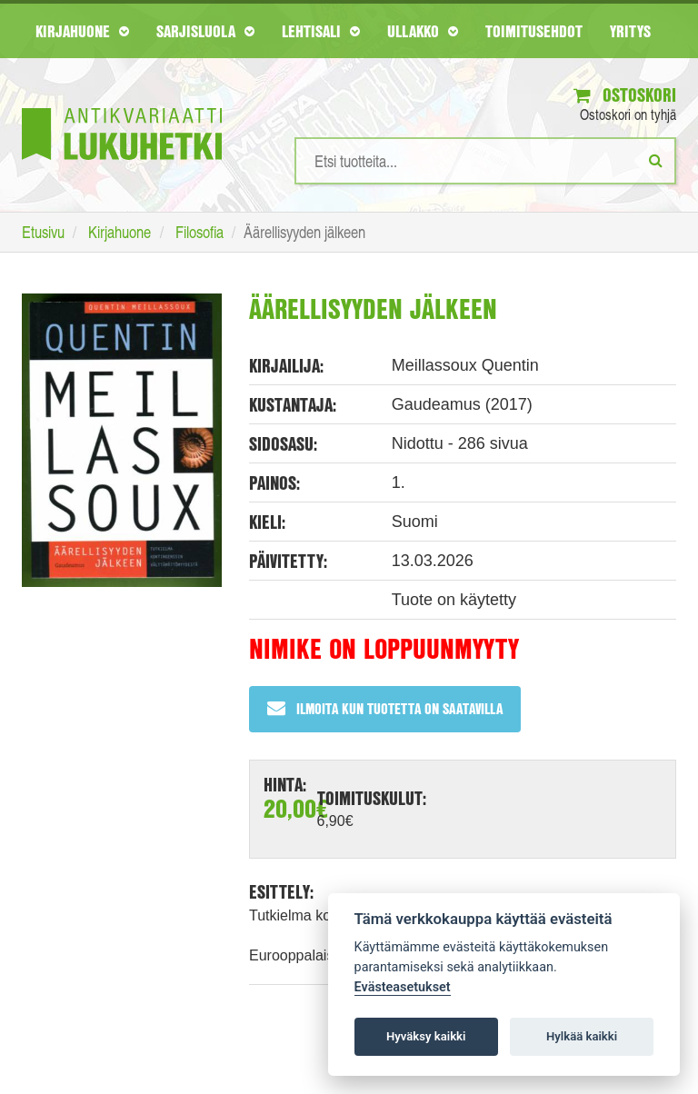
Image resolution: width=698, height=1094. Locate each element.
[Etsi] (656, 160)
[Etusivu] (122, 106)
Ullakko (422, 31)
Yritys (630, 31)
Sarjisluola (205, 31)
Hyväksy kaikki (425, 1036)
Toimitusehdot (534, 31)
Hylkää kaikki (581, 1036)
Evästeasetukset (402, 987)
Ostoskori (624, 94)
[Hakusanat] (485, 160)
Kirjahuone (82, 31)
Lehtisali (321, 31)
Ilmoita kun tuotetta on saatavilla (385, 708)
